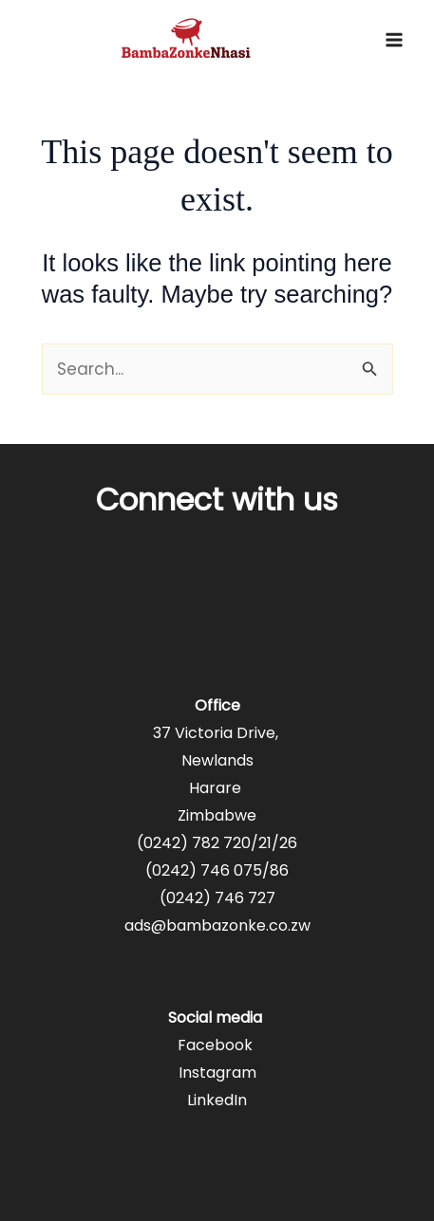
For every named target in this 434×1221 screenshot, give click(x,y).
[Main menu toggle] (394, 40)
